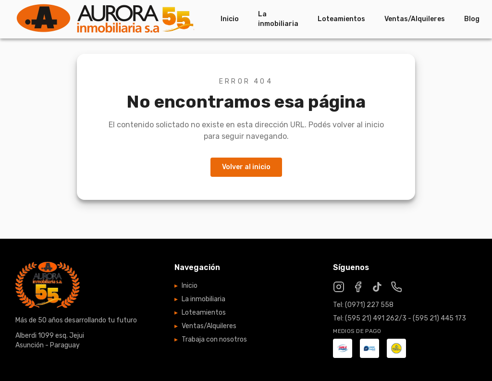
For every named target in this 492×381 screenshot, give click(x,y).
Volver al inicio (246, 167)
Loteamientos (341, 19)
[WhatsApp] (396, 287)
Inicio (230, 19)
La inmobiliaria (278, 19)
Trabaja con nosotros (210, 339)
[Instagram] (338, 287)
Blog (472, 19)
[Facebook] (358, 287)
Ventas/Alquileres (414, 19)
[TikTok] (377, 287)
